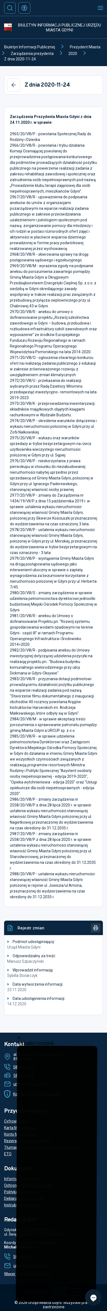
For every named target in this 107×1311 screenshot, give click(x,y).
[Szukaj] (10, 8)
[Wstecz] (13, 85)
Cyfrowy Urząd (17, 1121)
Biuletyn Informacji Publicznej (29, 47)
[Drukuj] (95, 927)
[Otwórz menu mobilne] (100, 8)
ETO (7, 1154)
